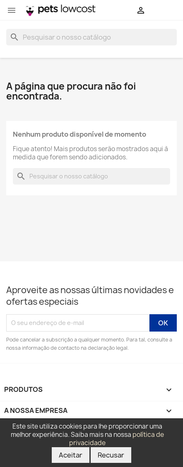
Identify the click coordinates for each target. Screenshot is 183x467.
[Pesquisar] (91, 37)
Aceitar (70, 455)
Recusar (111, 455)
